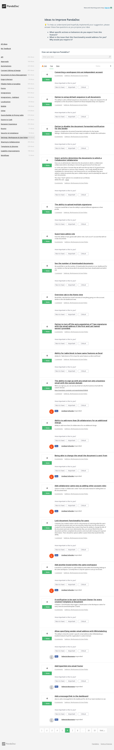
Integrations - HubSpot (10, 97)
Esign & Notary (7, 79)
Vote (48, 79)
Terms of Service (106, 744)
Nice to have (60, 87)
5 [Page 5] (62, 730)
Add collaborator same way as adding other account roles (80, 486)
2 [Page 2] (46, 730)
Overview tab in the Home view (69, 294)
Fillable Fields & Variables (10, 84)
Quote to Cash (6, 120)
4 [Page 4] (57, 730)
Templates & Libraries (9, 146)
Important (72, 87)
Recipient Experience (9, 124)
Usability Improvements (10, 151)
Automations (6, 66)
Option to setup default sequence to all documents (78, 97)
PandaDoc (95, 744)
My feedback (6, 48)
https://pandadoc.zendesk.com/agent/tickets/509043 (71, 390)
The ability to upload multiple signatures (73, 204)
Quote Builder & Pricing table (12, 115)
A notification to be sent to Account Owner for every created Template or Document (78, 600)
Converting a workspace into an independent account (79, 72)
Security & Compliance (9, 133)
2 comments (59, 332)
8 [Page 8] (77, 730)
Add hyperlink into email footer (69, 666)
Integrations (6, 93)
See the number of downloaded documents (74, 263)
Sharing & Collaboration (10, 142)
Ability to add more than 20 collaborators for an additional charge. (81, 421)
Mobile (3, 106)
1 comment (58, 105)
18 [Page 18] (89, 730)
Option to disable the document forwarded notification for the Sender (79, 127)
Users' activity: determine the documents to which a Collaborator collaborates (78, 159)
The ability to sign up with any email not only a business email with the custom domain (80, 382)
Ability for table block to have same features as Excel (79, 353)
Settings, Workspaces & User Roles (14, 137)
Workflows (5, 155)
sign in (107, 8)
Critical (85, 87)
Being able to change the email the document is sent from (81, 455)
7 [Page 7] (72, 730)
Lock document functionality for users (72, 520)
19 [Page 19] (95, 730)
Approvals (5, 61)
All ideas (4, 44)
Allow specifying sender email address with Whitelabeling (81, 631)
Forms (3, 88)
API (2, 57)
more (67, 179)
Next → (102, 730)
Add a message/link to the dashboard (71, 696)
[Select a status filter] (103, 66)
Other (3, 111)
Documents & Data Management (14, 75)
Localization (5, 102)
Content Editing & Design (11, 70)
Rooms (3, 128)
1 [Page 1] (41, 730)
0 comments (59, 76)
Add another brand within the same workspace (76, 565)
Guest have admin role (65, 234)
